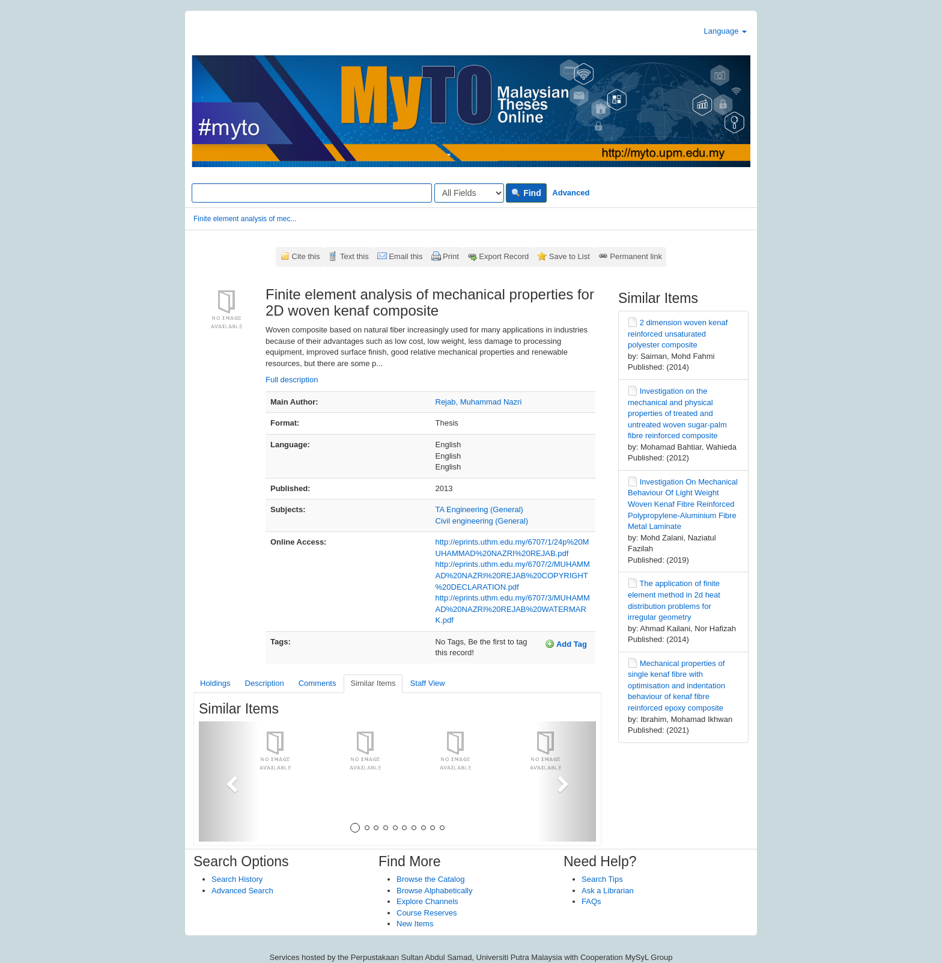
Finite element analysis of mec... (244, 219)
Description (264, 683)
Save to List (569, 256)
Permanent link (636, 256)
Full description (292, 379)
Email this (405, 256)
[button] (228, 781)
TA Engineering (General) (479, 509)
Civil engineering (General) (482, 520)
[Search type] (469, 193)
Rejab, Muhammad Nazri (479, 401)
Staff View (427, 683)
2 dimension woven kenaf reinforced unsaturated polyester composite (678, 333)
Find (526, 193)
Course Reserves (427, 912)
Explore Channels (427, 901)
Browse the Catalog (430, 879)
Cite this (306, 256)
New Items (415, 923)
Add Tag (566, 644)
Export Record (504, 256)
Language (725, 30)
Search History (237, 879)
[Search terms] (312, 193)
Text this (354, 256)
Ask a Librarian (608, 890)
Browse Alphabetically (434, 890)
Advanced (570, 192)
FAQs (591, 901)
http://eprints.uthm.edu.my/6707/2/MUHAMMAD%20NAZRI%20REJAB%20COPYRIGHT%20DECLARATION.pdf (513, 575)
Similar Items (372, 683)
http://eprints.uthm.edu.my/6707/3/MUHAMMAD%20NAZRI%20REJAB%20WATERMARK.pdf (513, 609)
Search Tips (602, 879)
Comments (317, 683)
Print (451, 256)
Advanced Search (242, 890)
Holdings (215, 683)
